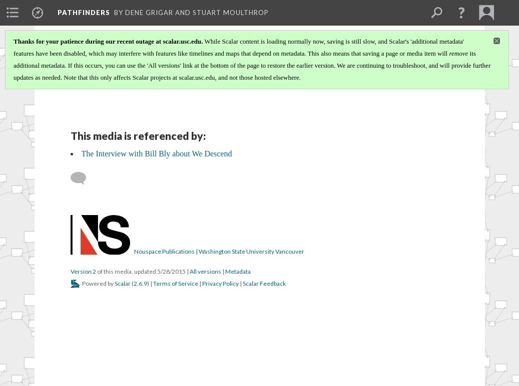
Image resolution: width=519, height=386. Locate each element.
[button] (461, 12)
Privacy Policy (220, 283)
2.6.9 (140, 283)
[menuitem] (12, 12)
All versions (205, 271)
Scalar (123, 283)
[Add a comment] (83, 178)
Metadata (238, 271)
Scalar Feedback (264, 283)
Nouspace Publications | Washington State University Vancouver (219, 251)
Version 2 (83, 271)
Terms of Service (175, 283)
